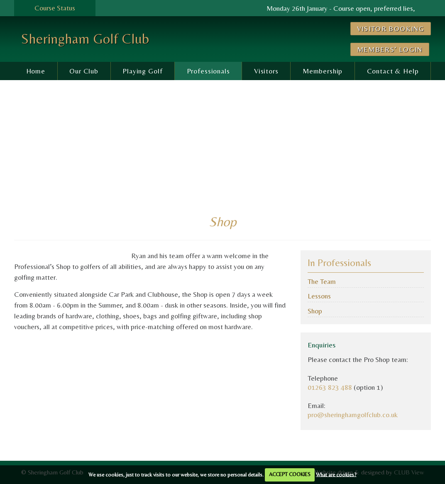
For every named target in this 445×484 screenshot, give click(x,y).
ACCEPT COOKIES (290, 474)
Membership (323, 71)
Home (35, 71)
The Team (322, 281)
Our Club (83, 71)
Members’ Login (390, 49)
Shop (315, 311)
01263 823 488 (330, 387)
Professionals (208, 71)
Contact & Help (393, 71)
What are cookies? (336, 474)
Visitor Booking (390, 28)
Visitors (266, 71)
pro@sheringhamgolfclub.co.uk (353, 415)
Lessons (319, 296)
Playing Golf (142, 71)
